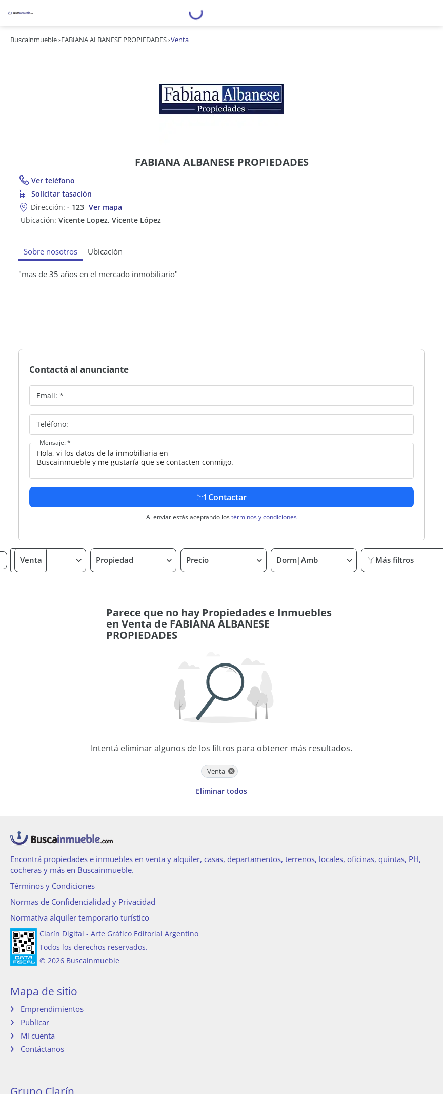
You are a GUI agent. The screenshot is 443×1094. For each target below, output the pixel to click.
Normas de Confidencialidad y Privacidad (82, 901)
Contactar (221, 497)
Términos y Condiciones (52, 886)
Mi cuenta (38, 1035)
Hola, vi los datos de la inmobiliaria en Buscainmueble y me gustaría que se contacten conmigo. (221, 461)
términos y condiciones (264, 517)
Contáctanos (42, 1049)
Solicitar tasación (61, 194)
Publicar (35, 1022)
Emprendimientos (52, 1009)
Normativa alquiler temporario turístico (79, 917)
